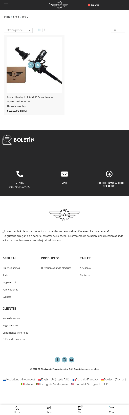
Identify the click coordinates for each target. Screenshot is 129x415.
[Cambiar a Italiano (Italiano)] (27, 384)
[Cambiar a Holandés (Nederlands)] (19, 379)
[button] (106, 5)
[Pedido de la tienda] (18, 30)
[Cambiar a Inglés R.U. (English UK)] (53, 379)
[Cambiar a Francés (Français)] (85, 379)
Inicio (7, 16)
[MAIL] (64, 192)
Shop (16, 16)
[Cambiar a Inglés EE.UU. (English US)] (89, 384)
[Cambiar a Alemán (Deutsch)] (113, 379)
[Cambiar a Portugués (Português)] (52, 384)
